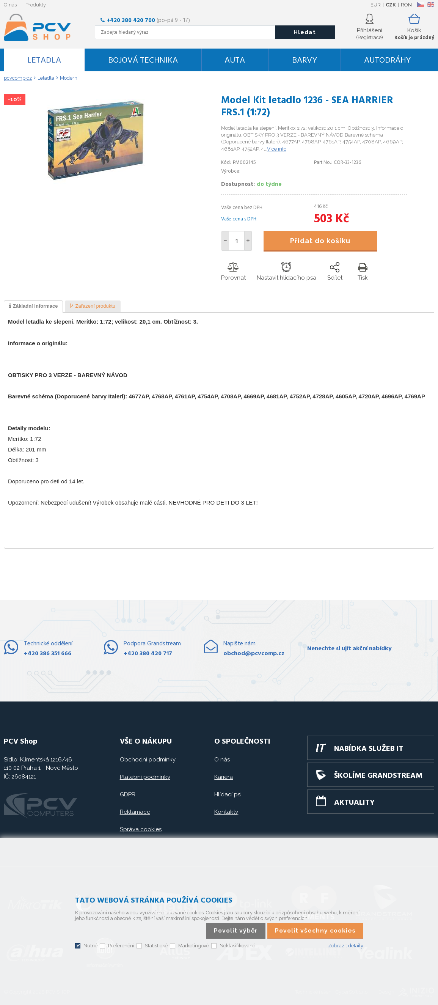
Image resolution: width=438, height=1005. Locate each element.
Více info (276, 149)
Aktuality (354, 803)
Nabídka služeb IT (368, 749)
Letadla (44, 60)
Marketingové (193, 945)
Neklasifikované (237, 945)
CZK (391, 5)
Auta (234, 60)
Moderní (69, 78)
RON (406, 5)
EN (430, 4)
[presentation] (33, 306)
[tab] (33, 306)
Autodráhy (387, 60)
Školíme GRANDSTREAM (378, 776)
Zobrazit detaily (345, 945)
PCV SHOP (47, 27)
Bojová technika (143, 60)
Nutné (90, 945)
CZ (420, 4)
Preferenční (121, 945)
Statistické (156, 945)
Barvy (304, 60)
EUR (375, 5)
